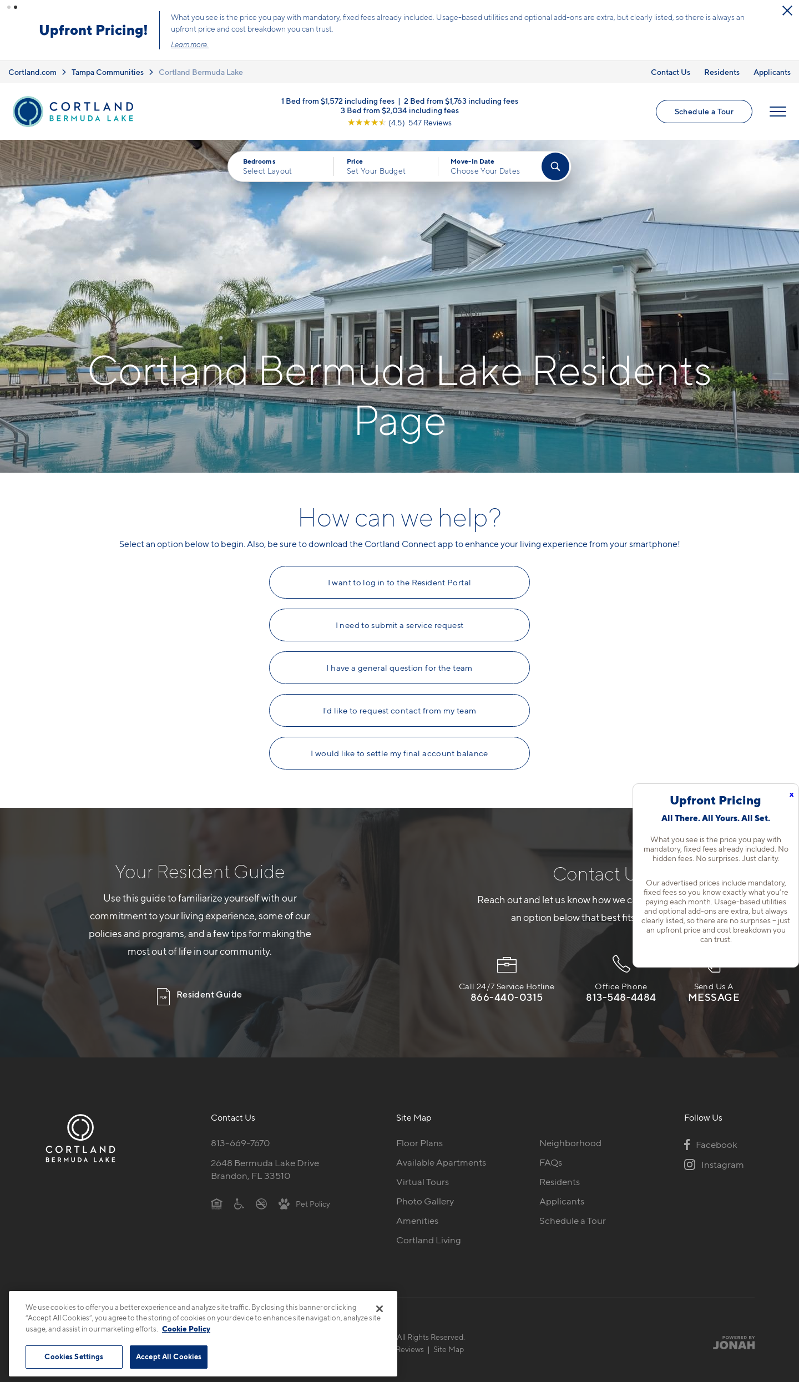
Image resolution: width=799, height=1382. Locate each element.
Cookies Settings (73, 1356)
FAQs (550, 1150)
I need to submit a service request (400, 614)
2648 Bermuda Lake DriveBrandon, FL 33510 (265, 1158)
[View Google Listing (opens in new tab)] (399, 110)
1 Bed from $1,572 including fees (338, 88)
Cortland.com (32, 60)
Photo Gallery (425, 1189)
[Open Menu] (778, 100)
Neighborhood (570, 1131)
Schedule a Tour (585, 24)
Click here (434, 32)
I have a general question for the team (399, 656)
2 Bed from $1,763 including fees (461, 88)
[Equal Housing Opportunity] (216, 1192)
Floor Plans (419, 1131)
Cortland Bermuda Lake (201, 60)
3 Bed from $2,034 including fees (400, 98)
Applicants (772, 60)
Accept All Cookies (168, 1356)
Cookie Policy (186, 1328)
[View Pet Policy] (304, 1192)
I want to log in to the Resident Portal (400, 571)
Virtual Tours (422, 1170)
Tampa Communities (108, 60)
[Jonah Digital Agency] (729, 1331)
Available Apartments (441, 1150)
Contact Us (670, 60)
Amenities (417, 1208)
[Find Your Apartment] (555, 155)
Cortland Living (428, 1228)
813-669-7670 (240, 1131)
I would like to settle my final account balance (399, 742)
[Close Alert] (787, 10)
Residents (722, 60)
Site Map (448, 1337)
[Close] (379, 1309)
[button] (9, 7)
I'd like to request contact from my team (400, 699)
